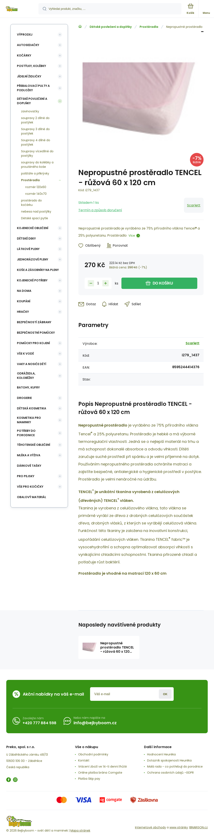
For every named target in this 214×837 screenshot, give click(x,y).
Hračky (23, 312)
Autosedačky (28, 45)
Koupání (23, 301)
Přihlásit (165, 694)
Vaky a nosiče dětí (31, 364)
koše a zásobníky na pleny (38, 270)
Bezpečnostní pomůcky (36, 333)
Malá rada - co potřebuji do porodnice (175, 766)
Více (132, 235)
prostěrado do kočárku (31, 202)
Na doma (24, 291)
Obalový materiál (31, 497)
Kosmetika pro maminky (29, 420)
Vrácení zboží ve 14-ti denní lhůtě (102, 766)
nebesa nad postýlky (36, 211)
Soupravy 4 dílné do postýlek (35, 142)
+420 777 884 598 (39, 722)
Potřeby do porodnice (26, 433)
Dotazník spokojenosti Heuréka (169, 760)
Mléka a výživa (28, 455)
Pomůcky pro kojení (33, 343)
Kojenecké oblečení (32, 228)
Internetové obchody (150, 827)
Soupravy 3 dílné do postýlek (35, 131)
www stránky (178, 827)
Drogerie (24, 398)
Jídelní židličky (29, 76)
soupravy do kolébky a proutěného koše (37, 164)
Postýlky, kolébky (31, 66)
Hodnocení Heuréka (161, 754)
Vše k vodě (25, 353)
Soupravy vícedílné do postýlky (37, 153)
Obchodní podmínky (93, 754)
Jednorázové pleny (32, 259)
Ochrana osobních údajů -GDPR (170, 772)
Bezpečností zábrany (34, 322)
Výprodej (24, 34)
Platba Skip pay (89, 779)
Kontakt (83, 760)
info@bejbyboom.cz (95, 723)
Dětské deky (26, 238)
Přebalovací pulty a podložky (33, 88)
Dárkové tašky (29, 466)
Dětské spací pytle (34, 218)
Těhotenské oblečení (33, 445)
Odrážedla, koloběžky (26, 375)
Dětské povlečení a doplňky (111, 27)
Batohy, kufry (28, 387)
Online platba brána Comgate (100, 772)
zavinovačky (30, 111)
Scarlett (193, 205)
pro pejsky (25, 476)
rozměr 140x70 (36, 194)
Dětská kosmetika (31, 408)
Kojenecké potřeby (32, 280)
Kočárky (24, 55)
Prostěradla (149, 27)
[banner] (19, 9)
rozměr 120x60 (35, 187)
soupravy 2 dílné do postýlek (35, 120)
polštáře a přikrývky (35, 173)
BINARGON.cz (198, 827)
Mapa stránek (80, 830)
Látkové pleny (28, 249)
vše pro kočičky (30, 487)
